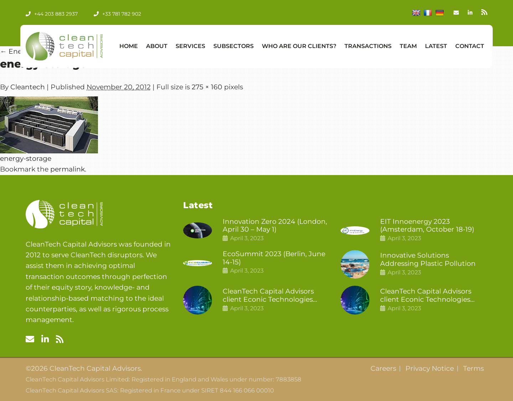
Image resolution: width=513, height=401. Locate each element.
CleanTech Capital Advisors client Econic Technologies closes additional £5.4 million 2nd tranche (271, 295)
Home (128, 46)
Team (408, 46)
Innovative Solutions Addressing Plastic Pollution (428, 260)
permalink (67, 169)
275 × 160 (207, 87)
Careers (383, 368)
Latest (436, 46)
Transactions (368, 46)
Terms (473, 368)
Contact (469, 46)
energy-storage (25, 158)
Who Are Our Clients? (299, 46)
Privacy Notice (429, 368)
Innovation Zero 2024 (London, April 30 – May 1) (275, 226)
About (156, 46)
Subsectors (233, 46)
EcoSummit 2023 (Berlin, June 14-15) (274, 258)
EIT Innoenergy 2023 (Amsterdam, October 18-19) (427, 226)
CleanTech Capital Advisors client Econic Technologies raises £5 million (425, 295)
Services (190, 46)
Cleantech (27, 87)
